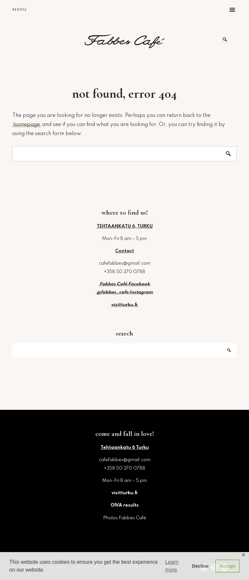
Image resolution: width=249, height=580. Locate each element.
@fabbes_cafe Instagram (125, 292)
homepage (26, 124)
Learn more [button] (171, 566)
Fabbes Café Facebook (125, 284)
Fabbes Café (124, 39)
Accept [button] (227, 566)
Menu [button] (19, 9)
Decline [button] (200, 566)
